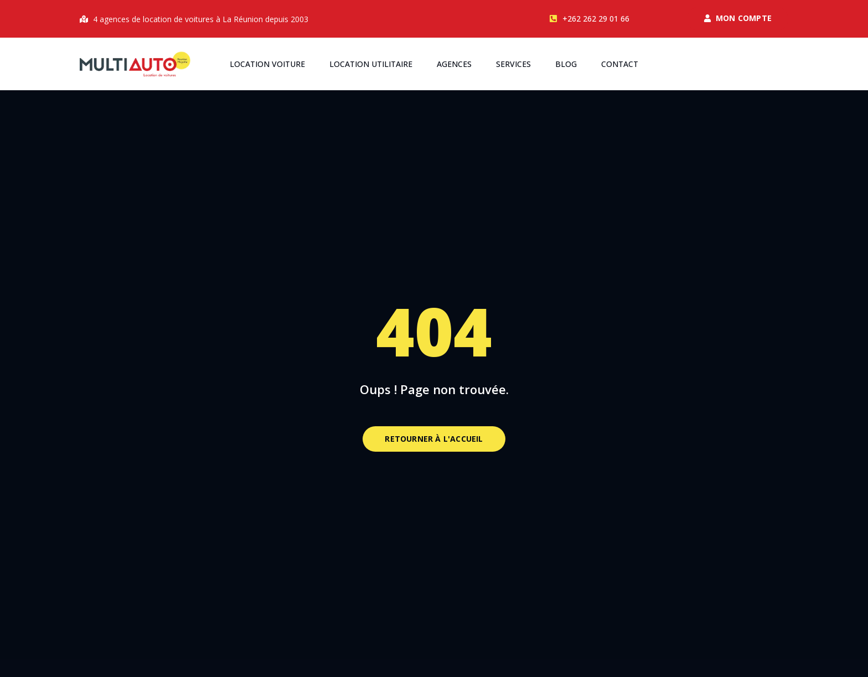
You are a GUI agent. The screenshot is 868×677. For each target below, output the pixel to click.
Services (513, 64)
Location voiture (267, 64)
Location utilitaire (370, 64)
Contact (619, 64)
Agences (454, 64)
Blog (566, 64)
